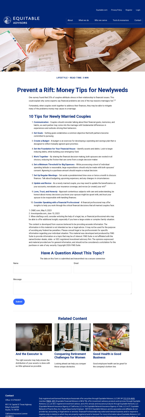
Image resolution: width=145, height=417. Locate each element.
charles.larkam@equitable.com (17, 413)
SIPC (54, 394)
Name (15, 256)
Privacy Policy (116, 2)
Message (17, 272)
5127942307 (16, 393)
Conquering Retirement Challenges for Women (70, 348)
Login (138, 2)
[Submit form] (19, 294)
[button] (70, 12)
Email (76, 256)
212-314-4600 (129, 391)
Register (129, 2)
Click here (43, 415)
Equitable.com (101, 2)
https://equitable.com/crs (60, 409)
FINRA (48, 394)
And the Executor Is (29, 346)
